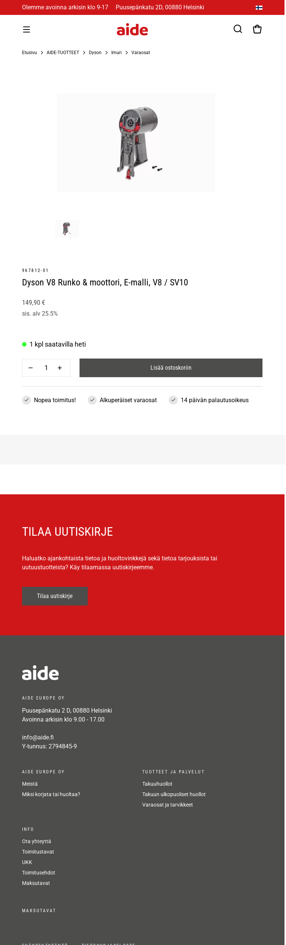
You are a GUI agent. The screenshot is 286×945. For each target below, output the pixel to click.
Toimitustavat (38, 852)
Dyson (95, 52)
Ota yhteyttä (36, 841)
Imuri (116, 52)
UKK (27, 862)
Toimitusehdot (38, 873)
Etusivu (29, 52)
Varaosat (140, 52)
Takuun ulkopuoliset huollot (174, 794)
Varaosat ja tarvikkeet (167, 805)
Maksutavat (36, 883)
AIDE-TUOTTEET (63, 52)
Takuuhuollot (157, 784)
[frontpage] (89, 672)
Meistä (30, 784)
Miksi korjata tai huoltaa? (51, 794)
